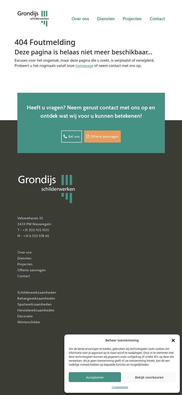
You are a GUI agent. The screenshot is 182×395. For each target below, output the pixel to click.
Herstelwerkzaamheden (35, 310)
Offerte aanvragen (102, 136)
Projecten (132, 18)
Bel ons (71, 136)
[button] (173, 340)
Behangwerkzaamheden (36, 298)
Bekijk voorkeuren (149, 377)
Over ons (80, 18)
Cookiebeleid (120, 387)
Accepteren (95, 377)
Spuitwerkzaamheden (34, 304)
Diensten (106, 18)
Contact (157, 18)
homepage (84, 65)
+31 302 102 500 (36, 230)
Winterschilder (28, 322)
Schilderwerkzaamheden (36, 292)
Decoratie (25, 316)
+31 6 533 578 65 (36, 236)
